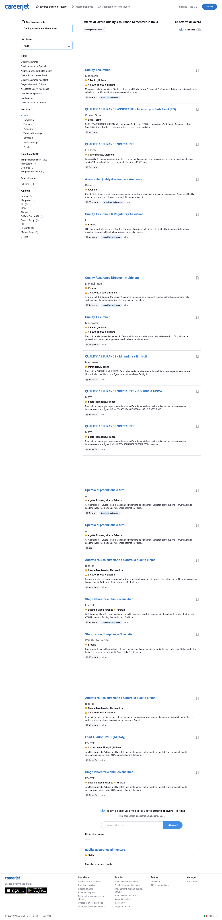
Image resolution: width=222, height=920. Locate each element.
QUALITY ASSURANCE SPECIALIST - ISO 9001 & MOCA (123, 391)
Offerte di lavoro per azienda (91, 906)
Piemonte (28, 129)
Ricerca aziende (85, 889)
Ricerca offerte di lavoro (89, 881)
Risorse (89, 565)
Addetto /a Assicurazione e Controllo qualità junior (120, 560)
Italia (25, 115)
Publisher (155, 881)
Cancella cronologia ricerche (99, 864)
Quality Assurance (97, 70)
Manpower (91, 75)
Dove (27, 39)
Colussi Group (93, 115)
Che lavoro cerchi (33, 22)
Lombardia (28, 120)
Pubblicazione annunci (125, 895)
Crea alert (173, 825)
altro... (128, 202)
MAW (88, 397)
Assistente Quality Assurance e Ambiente (113, 179)
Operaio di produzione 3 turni (105, 490)
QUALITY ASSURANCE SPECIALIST (109, 144)
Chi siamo (192, 881)
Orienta (89, 185)
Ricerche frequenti (87, 892)
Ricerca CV (120, 903)
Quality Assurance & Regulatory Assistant (114, 214)
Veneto (26, 147)
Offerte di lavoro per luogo (90, 903)
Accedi (209, 6)
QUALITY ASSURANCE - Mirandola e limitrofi (116, 356)
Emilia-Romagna (31, 142)
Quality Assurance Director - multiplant (112, 278)
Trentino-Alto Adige (32, 133)
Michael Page (93, 283)
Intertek (90, 605)
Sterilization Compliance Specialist (109, 634)
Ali (86, 496)
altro (24, 237)
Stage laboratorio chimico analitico (109, 599)
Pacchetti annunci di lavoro (127, 885)
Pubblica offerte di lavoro (127, 881)
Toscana (27, 124)
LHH (87, 220)
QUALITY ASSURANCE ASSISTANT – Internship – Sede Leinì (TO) (130, 109)
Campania (28, 138)
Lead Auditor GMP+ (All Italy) (105, 737)
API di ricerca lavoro (160, 885)
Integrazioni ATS (122, 906)
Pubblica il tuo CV (185, 6)
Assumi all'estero (123, 899)
